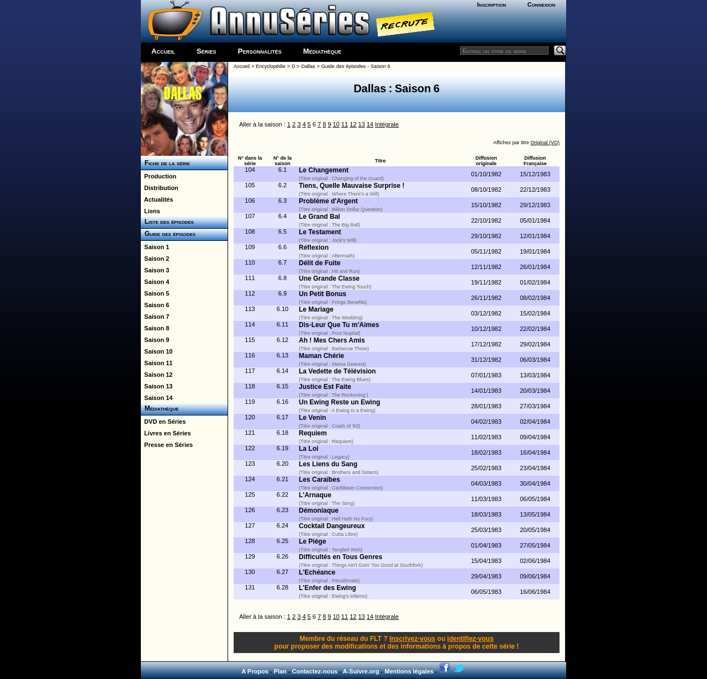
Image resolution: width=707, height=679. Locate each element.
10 (336, 124)
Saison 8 (155, 328)
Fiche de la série (165, 163)
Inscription (491, 4)
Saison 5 (155, 293)
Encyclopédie (271, 66)
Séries (207, 51)
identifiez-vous (470, 639)
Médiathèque (322, 51)
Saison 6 (155, 305)
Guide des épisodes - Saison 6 (356, 66)
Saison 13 (156, 386)
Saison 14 (156, 397)
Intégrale (387, 124)
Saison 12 (156, 374)
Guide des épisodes (168, 234)
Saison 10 (156, 351)
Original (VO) (545, 142)
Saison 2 (155, 258)
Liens (150, 211)
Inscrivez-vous (412, 639)
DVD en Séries (163, 421)
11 (344, 124)
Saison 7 (155, 316)
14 (370, 124)
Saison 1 (155, 247)
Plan (280, 671)
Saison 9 (155, 339)
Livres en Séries (166, 433)
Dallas (308, 66)
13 (361, 124)
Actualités (157, 199)
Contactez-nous (315, 671)
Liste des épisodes (167, 221)
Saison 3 (155, 270)
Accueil (163, 51)
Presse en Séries (167, 444)
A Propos (254, 671)
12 (353, 124)
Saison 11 (156, 363)
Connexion (541, 4)
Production (158, 176)
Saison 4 (155, 281)
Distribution (159, 188)
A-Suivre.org (360, 671)
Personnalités (260, 51)
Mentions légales (409, 671)
